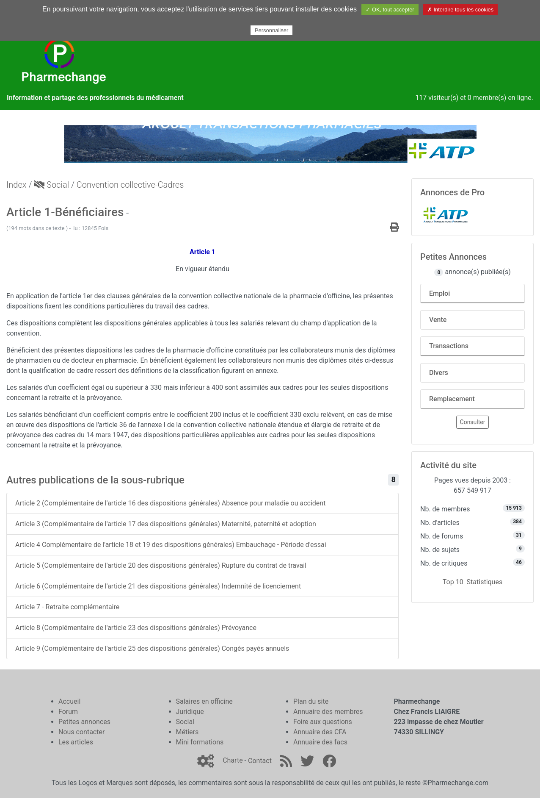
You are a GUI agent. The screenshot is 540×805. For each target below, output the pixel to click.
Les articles (75, 742)
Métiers (187, 732)
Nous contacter (81, 732)
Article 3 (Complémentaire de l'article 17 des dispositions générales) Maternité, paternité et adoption (165, 524)
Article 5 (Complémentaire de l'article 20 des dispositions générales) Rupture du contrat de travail (160, 565)
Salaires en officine (204, 701)
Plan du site (310, 701)
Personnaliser (272, 30)
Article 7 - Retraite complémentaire (67, 607)
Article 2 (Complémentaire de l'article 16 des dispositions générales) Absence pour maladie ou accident (170, 503)
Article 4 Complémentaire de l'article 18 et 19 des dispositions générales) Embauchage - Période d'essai (170, 545)
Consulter (472, 422)
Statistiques (485, 582)
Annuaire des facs (320, 742)
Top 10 (453, 582)
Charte (232, 761)
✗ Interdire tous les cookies (460, 9)
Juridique (190, 712)
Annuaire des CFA (319, 732)
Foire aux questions (322, 722)
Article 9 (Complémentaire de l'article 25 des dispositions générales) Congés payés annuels (152, 648)
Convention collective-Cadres (130, 185)
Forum (68, 712)
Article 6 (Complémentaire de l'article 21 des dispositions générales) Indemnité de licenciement (158, 586)
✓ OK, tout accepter (390, 9)
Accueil (69, 701)
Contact (260, 761)
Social (51, 185)
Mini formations (200, 742)
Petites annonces (84, 722)
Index (16, 185)
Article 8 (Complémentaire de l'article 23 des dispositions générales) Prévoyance (135, 628)
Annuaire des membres (328, 712)
